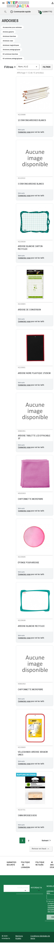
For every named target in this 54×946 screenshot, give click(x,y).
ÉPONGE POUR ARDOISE (28, 562)
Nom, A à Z (28, 66)
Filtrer (46, 67)
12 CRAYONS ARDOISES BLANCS (32, 120)
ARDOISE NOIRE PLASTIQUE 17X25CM (34, 373)
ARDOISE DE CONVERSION (29, 309)
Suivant (46, 840)
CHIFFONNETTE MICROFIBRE (30, 499)
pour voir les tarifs (31, 132)
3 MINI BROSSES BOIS (27, 815)
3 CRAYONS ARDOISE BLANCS (31, 183)
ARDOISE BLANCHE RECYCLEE (31, 626)
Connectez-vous (24, 132)
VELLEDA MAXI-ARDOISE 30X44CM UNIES (33, 753)
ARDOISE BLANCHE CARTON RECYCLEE (30, 247)
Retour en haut (41, 848)
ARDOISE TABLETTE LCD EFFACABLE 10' (34, 437)
